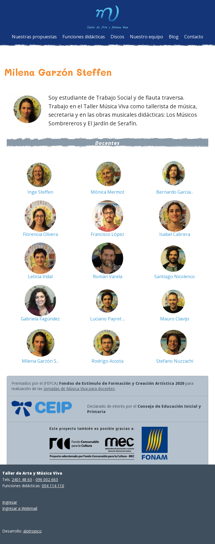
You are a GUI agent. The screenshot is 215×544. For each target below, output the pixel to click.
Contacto (193, 37)
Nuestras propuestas (34, 37)
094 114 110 (53, 485)
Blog (174, 37)
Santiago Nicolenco (174, 276)
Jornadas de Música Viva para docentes (79, 388)
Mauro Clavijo (174, 319)
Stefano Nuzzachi (174, 361)
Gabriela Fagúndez (40, 319)
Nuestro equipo (146, 37)
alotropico (32, 531)
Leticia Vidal (40, 276)
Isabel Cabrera (174, 234)
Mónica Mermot (107, 192)
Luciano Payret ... (107, 319)
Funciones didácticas (83, 37)
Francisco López (107, 234)
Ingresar (9, 502)
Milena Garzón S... (40, 361)
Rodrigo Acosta (107, 361)
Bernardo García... (174, 192)
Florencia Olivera (40, 234)
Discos (117, 37)
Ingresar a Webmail (19, 508)
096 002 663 (47, 479)
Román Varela (107, 276)
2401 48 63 (22, 479)
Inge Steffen (40, 192)
